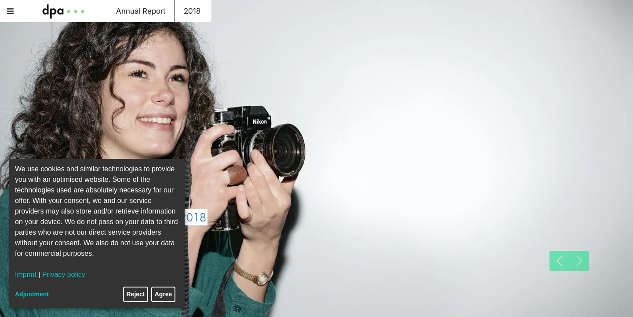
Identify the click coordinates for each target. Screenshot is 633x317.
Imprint (25, 274)
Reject (136, 294)
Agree (163, 294)
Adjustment (32, 294)
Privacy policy (63, 274)
